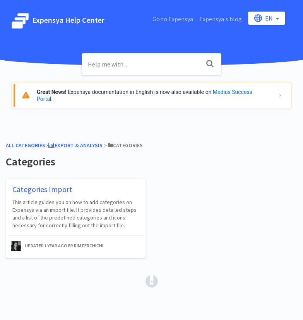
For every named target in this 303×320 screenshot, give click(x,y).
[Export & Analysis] (75, 145)
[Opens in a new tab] (152, 280)
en (264, 18)
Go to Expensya (172, 19)
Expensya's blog (220, 19)
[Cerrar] (280, 95)
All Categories (25, 145)
